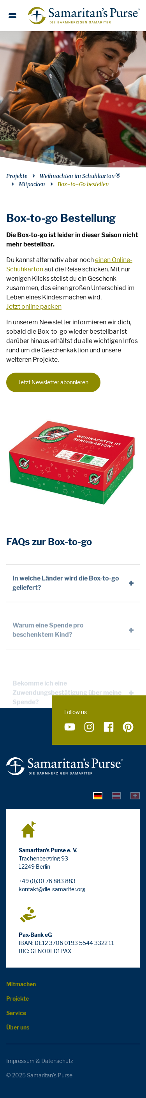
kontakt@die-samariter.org (52, 889)
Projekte (16, 175)
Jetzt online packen (34, 306)
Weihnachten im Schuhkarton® (80, 175)
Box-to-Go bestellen (83, 184)
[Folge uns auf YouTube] (69, 727)
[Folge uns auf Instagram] (89, 727)
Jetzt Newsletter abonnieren (53, 382)
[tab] (97, 795)
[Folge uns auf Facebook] (108, 727)
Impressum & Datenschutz (39, 1061)
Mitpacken (32, 184)
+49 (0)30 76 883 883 (47, 881)
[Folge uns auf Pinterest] (128, 727)
